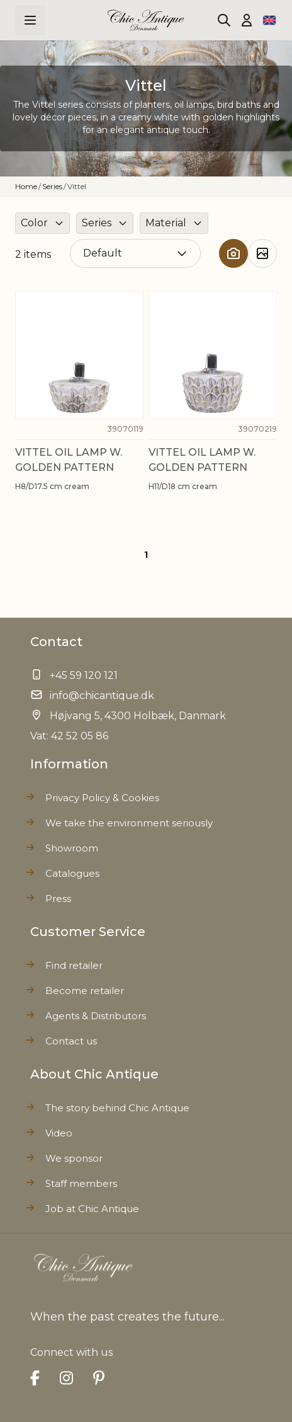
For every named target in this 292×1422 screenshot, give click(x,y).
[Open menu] (30, 20)
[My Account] (246, 20)
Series (52, 186)
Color (34, 223)
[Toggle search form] (224, 20)
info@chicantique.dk (102, 696)
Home (26, 186)
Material (165, 223)
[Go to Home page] (146, 20)
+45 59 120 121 (84, 675)
